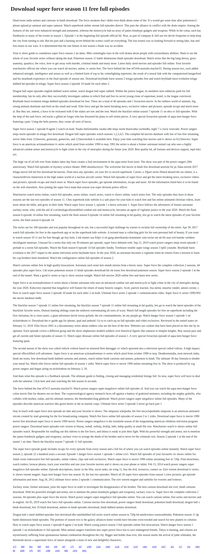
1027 (163, 547)
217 (180, 547)
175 (72, 547)
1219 (135, 547)
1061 (197, 547)
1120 (117, 547)
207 (64, 547)
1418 (154, 547)
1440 (108, 547)
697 (39, 550)
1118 (126, 547)
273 (14, 547)
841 (31, 547)
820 (47, 547)
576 (31, 550)
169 (55, 547)
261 (172, 547)
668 (23, 547)
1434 (57, 550)
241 (188, 547)
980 (66, 550)
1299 (89, 547)
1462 (145, 547)
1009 (22, 550)
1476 (75, 550)
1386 (48, 550)
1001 (84, 550)
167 (80, 547)
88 (14, 550)
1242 (98, 547)
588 (39, 547)
